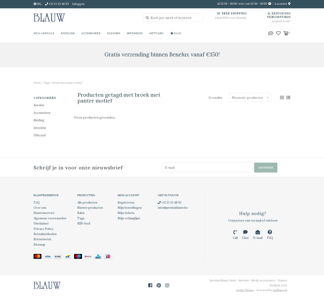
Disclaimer (41, 223)
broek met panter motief (67, 82)
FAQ (37, 202)
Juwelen (67, 33)
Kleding (113, 33)
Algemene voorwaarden (50, 218)
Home (37, 82)
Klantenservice (44, 213)
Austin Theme (245, 290)
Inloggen (78, 4)
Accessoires (90, 33)
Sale (175, 33)
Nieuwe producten (90, 208)
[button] (270, 33)
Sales (80, 213)
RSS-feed (83, 223)
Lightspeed (280, 290)
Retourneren (42, 239)
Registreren (126, 202)
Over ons (40, 208)
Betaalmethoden (45, 234)
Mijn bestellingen (130, 208)
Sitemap (39, 245)
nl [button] (38, 4)
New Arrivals (44, 33)
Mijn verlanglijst (129, 218)
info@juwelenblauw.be (173, 208)
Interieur (134, 33)
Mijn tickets (126, 213)
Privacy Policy (43, 229)
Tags (47, 82)
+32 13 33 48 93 (169, 202)
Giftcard (156, 33)
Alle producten (87, 202)
